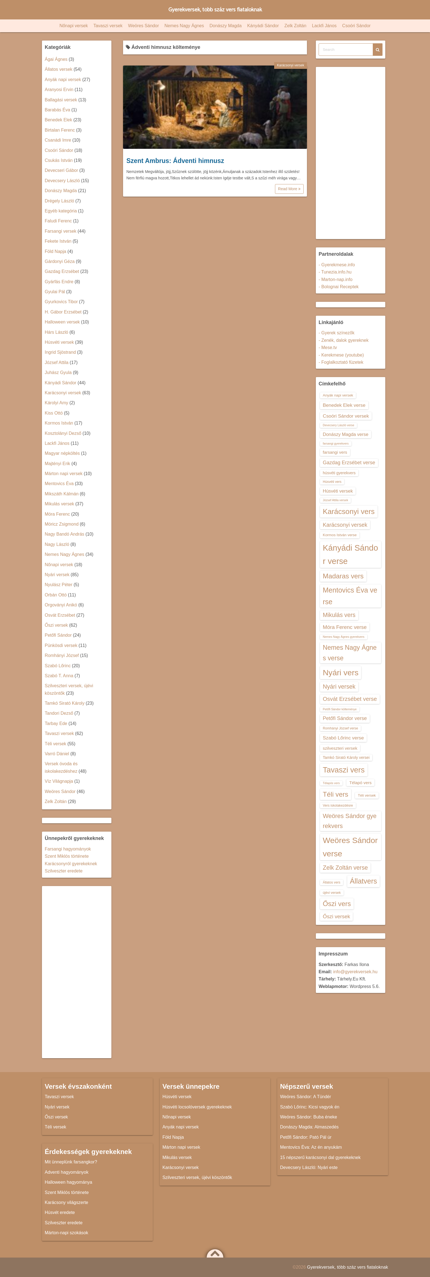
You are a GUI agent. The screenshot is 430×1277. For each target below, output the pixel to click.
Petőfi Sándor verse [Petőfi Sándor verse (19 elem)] (345, 718)
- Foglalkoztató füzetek (341, 362)
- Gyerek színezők (336, 332)
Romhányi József (62, 655)
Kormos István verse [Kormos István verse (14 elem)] (340, 535)
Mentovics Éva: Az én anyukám (311, 1147)
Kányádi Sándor (263, 25)
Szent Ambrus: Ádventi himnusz (175, 160)
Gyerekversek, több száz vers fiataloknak (215, 9)
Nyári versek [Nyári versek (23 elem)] (339, 686)
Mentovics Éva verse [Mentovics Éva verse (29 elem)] (350, 595)
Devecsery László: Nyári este (309, 1167)
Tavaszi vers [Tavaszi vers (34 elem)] (344, 770)
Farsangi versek (60, 231)
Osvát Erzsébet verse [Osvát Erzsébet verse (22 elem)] (350, 699)
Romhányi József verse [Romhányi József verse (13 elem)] (340, 728)
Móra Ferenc (57, 514)
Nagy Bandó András (64, 534)
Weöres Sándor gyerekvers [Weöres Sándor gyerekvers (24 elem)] (350, 820)
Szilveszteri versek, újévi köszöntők (197, 1177)
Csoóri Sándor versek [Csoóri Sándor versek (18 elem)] (346, 416)
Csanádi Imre (58, 140)
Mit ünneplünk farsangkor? (71, 1162)
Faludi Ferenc (58, 221)
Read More (289, 189)
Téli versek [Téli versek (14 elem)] (367, 795)
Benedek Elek (58, 119)
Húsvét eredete (60, 1212)
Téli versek (55, 743)
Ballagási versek (61, 99)
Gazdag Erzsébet (62, 271)
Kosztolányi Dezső (63, 433)
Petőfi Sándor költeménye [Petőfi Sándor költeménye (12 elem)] (340, 709)
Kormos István (59, 423)
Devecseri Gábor (61, 170)
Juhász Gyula (58, 372)
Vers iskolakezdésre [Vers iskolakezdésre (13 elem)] (338, 805)
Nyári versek (57, 574)
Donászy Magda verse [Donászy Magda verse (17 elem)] (345, 434)
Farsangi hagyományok (68, 849)
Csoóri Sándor (356, 25)
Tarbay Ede (56, 723)
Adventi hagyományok (66, 1172)
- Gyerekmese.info (337, 264)
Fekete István (58, 241)
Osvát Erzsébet (60, 615)
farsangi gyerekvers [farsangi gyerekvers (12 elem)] (336, 443)
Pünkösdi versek (61, 645)
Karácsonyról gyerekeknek (71, 863)
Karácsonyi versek (290, 65)
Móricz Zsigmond (62, 524)
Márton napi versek (63, 473)
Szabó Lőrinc (58, 665)
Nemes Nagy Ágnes (184, 25)
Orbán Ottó (56, 595)
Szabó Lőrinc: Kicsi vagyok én (309, 1107)
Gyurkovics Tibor (61, 301)
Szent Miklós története (67, 856)
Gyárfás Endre (59, 281)
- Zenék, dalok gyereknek (344, 340)
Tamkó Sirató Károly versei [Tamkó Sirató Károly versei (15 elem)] (346, 757)
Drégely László (59, 201)
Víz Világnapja (59, 781)
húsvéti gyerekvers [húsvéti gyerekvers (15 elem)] (339, 473)
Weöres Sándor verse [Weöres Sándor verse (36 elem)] (350, 847)
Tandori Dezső (59, 713)
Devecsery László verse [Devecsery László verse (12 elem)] (338, 425)
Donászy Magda (225, 25)
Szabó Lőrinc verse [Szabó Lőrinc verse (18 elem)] (343, 738)
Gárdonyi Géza (60, 261)
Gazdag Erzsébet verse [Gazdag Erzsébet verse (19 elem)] (349, 462)
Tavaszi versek (107, 25)
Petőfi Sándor (58, 635)
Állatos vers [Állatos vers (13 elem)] (331, 882)
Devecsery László (62, 180)
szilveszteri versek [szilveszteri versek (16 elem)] (340, 748)
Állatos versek (58, 69)
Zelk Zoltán (295, 25)
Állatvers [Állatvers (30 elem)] (363, 881)
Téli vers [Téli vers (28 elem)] (335, 794)
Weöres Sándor (143, 25)
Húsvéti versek (59, 342)
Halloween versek (62, 322)
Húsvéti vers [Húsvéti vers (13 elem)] (332, 482)
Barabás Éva (57, 109)
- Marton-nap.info (335, 279)
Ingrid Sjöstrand (60, 352)
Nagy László (57, 544)
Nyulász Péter (58, 584)
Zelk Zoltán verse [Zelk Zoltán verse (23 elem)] (345, 867)
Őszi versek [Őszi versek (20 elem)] (336, 916)
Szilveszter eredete (63, 871)
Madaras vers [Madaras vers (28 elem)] (343, 576)
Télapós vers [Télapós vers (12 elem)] (331, 783)
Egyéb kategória (61, 211)
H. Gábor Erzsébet (63, 312)
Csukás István (58, 160)
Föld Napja (55, 251)
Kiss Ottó (54, 413)
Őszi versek (56, 625)
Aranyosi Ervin (59, 89)
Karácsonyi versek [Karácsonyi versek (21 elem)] (345, 525)
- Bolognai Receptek (339, 286)
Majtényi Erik (57, 463)
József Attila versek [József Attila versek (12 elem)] (335, 500)
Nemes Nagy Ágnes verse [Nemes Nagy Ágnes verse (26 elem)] (350, 653)
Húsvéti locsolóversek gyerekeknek (197, 1107)
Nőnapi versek (73, 25)
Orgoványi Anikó (61, 605)
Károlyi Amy (56, 402)
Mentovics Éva (59, 483)
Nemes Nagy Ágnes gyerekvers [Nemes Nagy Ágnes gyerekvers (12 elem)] (343, 636)
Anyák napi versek (63, 79)
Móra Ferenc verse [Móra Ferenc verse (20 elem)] (345, 627)
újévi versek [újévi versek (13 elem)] (332, 893)
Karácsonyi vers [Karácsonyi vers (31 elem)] (349, 511)
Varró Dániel (57, 753)
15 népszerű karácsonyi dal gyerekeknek (320, 1157)
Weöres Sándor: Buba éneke (308, 1117)
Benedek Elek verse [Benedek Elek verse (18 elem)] (344, 405)
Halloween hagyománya (68, 1182)
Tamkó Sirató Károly (64, 703)
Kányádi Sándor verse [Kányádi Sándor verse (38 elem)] (350, 554)
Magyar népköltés (62, 453)
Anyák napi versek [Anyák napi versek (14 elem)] (338, 395)
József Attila (56, 362)
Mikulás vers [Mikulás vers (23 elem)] (339, 615)
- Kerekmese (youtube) (341, 355)
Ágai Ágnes (56, 59)
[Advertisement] (77, 972)
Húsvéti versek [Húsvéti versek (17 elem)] (338, 490)
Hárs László (56, 332)
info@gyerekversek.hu (355, 971)
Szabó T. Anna (59, 675)
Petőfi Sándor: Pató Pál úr (305, 1137)
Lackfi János (324, 25)
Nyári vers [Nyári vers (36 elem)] (340, 672)
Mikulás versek (59, 503)
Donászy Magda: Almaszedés (309, 1127)
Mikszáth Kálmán (62, 493)
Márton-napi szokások (66, 1232)
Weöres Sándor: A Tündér (305, 1096)
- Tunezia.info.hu (335, 272)
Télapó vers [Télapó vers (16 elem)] (360, 782)
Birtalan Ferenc (60, 130)
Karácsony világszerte (66, 1202)
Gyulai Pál (55, 291)
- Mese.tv (328, 347)
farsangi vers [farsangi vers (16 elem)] (335, 452)
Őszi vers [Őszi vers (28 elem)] (337, 903)
